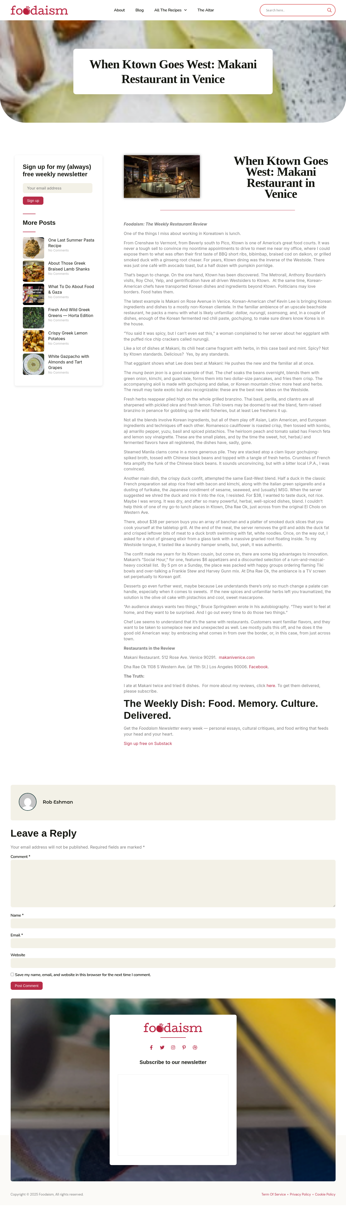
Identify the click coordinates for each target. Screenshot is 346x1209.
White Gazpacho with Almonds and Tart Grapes (68, 362)
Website (18, 958)
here (271, 685)
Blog (139, 10)
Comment (20, 857)
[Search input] (295, 10)
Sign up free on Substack (148, 743)
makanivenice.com (237, 657)
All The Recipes (170, 10)
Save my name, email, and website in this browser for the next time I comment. (83, 978)
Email (17, 938)
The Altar (205, 10)
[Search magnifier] (329, 10)
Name (17, 918)
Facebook (258, 666)
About (119, 10)
